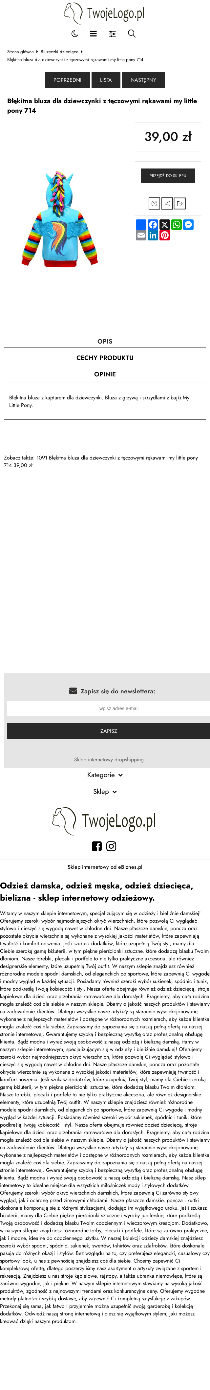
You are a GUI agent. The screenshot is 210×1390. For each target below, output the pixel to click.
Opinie (105, 374)
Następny (143, 80)
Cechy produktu (105, 357)
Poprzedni (67, 80)
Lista (106, 80)
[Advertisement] (94, 515)
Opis (105, 341)
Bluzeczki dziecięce (59, 51)
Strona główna (20, 51)
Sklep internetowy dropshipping (109, 759)
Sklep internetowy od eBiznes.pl (105, 867)
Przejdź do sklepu (168, 176)
